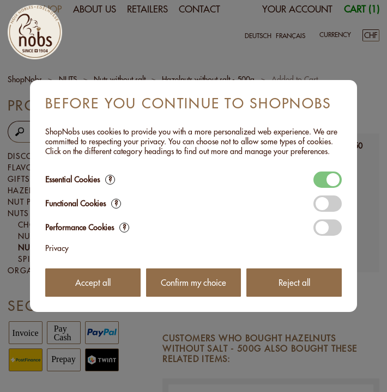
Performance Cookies (87, 227)
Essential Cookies (80, 180)
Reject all (294, 283)
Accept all (93, 283)
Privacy (57, 248)
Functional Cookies (83, 204)
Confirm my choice (193, 283)
